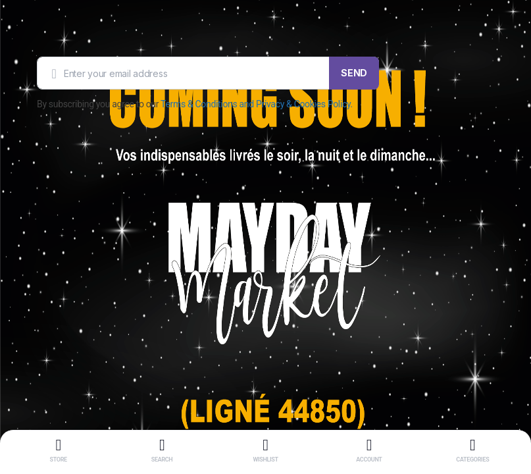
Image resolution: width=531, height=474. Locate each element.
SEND (354, 72)
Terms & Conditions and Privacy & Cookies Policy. (257, 104)
